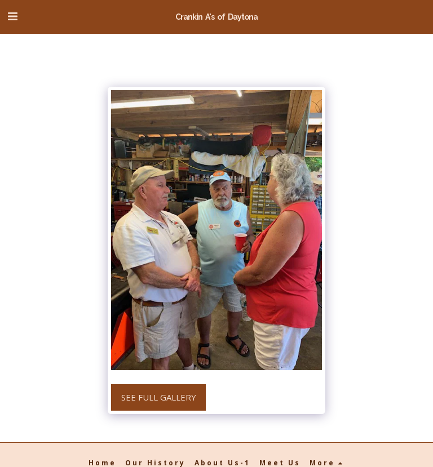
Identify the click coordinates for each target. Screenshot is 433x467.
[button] (12, 16)
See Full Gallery (158, 397)
